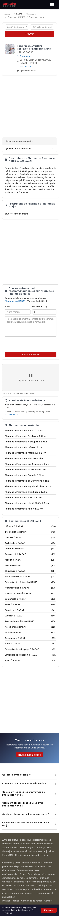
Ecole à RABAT (30, 604)
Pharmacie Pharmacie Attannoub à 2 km (25, 453)
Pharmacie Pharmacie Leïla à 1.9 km (23, 447)
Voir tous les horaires (18, 148)
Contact (48, 900)
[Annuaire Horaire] (9, 4)
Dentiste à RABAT (30, 537)
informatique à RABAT (30, 531)
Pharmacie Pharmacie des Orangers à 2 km (27, 464)
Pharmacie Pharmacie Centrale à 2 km (24, 475)
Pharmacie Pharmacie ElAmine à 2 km (24, 458)
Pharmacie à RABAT (15, 301)
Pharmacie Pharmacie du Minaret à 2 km (25, 469)
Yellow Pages (26, 847)
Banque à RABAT (30, 565)
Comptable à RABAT (30, 598)
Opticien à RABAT (30, 615)
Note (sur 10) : (40, 306)
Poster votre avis (30, 354)
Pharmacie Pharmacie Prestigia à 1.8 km (25, 436)
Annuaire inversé (18, 851)
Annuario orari (28, 843)
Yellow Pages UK (37, 851)
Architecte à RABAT (30, 543)
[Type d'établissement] (17, 27)
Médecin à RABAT (30, 526)
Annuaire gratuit (10, 840)
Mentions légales (10, 900)
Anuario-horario (10, 847)
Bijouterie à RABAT (30, 610)
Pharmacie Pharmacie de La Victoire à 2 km (27, 480)
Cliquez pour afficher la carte (31, 377)
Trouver (29, 33)
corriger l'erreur (12, 414)
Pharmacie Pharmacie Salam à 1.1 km (24, 430)
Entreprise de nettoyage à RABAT (30, 649)
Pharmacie (23, 56)
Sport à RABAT (30, 660)
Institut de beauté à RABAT (30, 593)
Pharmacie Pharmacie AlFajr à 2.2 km (24, 508)
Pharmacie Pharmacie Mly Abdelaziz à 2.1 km (28, 486)
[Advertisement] (28, 106)
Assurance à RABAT (30, 638)
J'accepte (49, 910)
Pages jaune (26, 840)
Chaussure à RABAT (30, 570)
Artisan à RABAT (30, 559)
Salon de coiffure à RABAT (30, 576)
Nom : (8, 306)
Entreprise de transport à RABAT (30, 654)
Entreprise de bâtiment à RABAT (30, 582)
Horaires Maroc (45, 843)
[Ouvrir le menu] (51, 4)
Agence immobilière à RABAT (30, 621)
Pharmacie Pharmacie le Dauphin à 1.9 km (26, 441)
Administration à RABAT (30, 587)
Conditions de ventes (31, 900)
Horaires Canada (10, 843)
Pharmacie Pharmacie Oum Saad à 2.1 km (26, 492)
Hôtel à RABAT (30, 643)
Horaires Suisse (42, 840)
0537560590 (26, 66)
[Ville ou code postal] (42, 27)
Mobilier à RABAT (30, 632)
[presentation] (25, 343)
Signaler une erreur (26, 71)
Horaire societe (22, 855)
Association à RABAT (30, 626)
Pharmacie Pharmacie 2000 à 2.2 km (23, 497)
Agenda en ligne (40, 855)
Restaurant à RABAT (30, 554)
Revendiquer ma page (29, 754)
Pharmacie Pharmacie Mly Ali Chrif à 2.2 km (27, 503)
